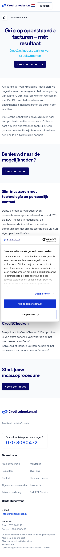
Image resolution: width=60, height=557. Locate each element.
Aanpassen (30, 314)
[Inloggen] (44, 5)
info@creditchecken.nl (14, 513)
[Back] (4, 17)
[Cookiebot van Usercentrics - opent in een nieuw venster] (42, 240)
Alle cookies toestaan (30, 303)
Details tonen (42, 293)
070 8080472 (21, 442)
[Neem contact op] (30, 64)
